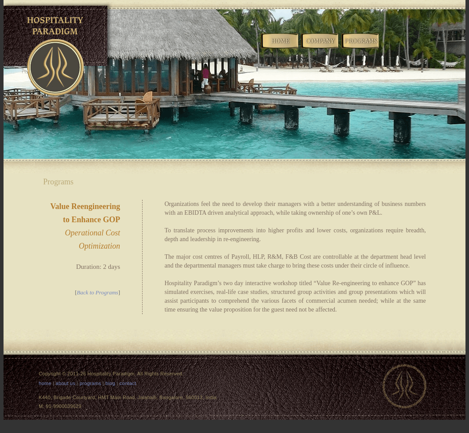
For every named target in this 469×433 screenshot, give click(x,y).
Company (320, 47)
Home (280, 47)
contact (128, 383)
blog (110, 383)
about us (66, 383)
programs (90, 383)
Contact (440, 47)
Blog (400, 47)
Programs (360, 47)
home (45, 383)
